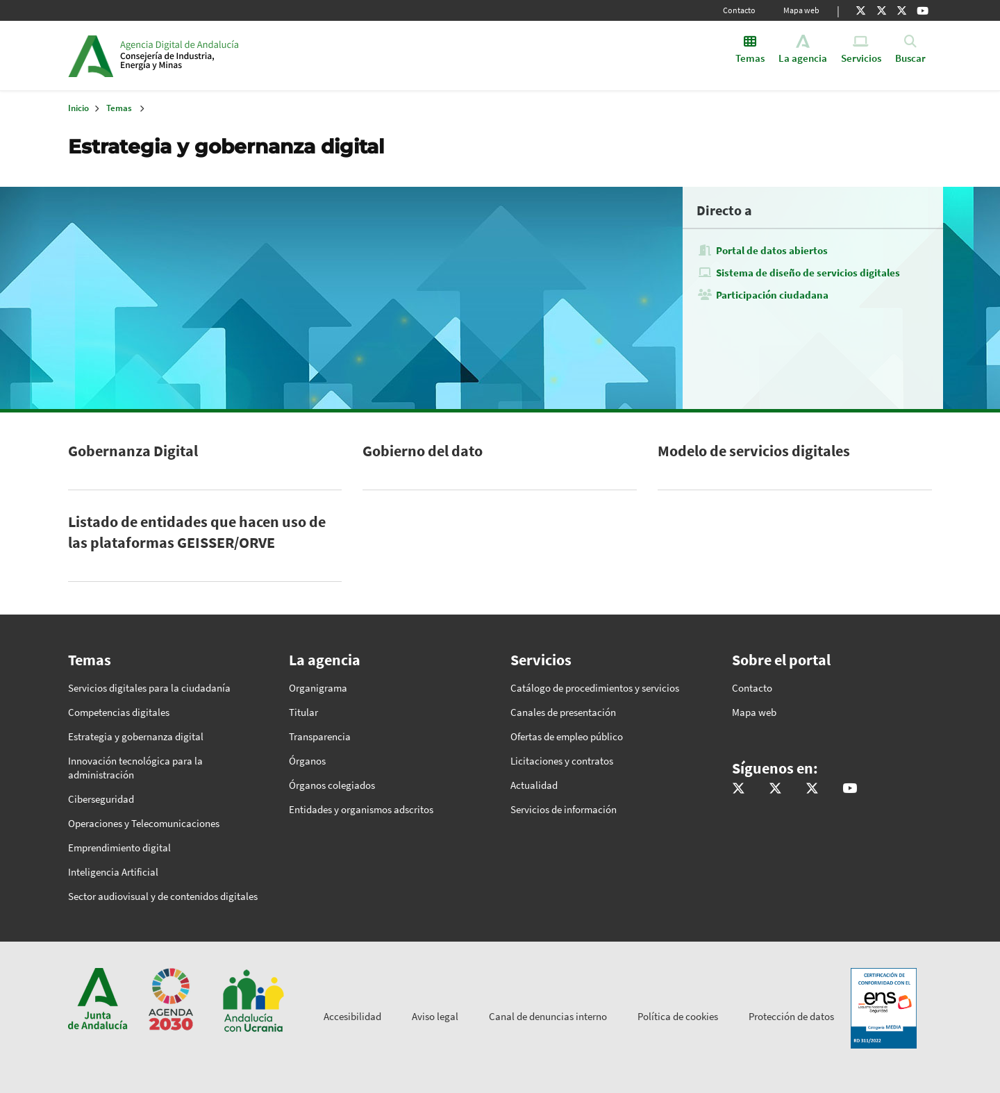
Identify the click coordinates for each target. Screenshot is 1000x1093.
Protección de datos (791, 1016)
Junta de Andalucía (90, 55)
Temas (119, 108)
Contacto (739, 10)
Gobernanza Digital (133, 450)
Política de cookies (678, 1016)
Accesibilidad (352, 1016)
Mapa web (801, 10)
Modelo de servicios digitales (754, 450)
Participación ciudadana (772, 294)
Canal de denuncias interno (548, 1016)
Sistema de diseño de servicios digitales (808, 272)
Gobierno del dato (422, 450)
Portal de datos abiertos (772, 250)
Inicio (226, 55)
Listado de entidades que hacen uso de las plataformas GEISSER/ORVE (197, 532)
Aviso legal (435, 1016)
